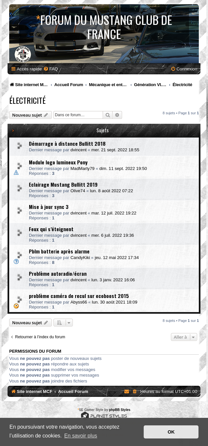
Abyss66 (79, 302)
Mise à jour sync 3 (49, 207)
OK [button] (171, 432)
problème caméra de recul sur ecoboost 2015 (79, 296)
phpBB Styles (119, 410)
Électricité (27, 100)
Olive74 (78, 190)
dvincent (79, 149)
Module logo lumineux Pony (58, 162)
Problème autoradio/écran (58, 273)
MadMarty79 (82, 168)
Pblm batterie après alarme (59, 251)
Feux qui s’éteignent (51, 229)
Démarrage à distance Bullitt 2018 (67, 143)
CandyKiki (80, 257)
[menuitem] (50, 69)
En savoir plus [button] (80, 435)
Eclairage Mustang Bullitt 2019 (63, 184)
